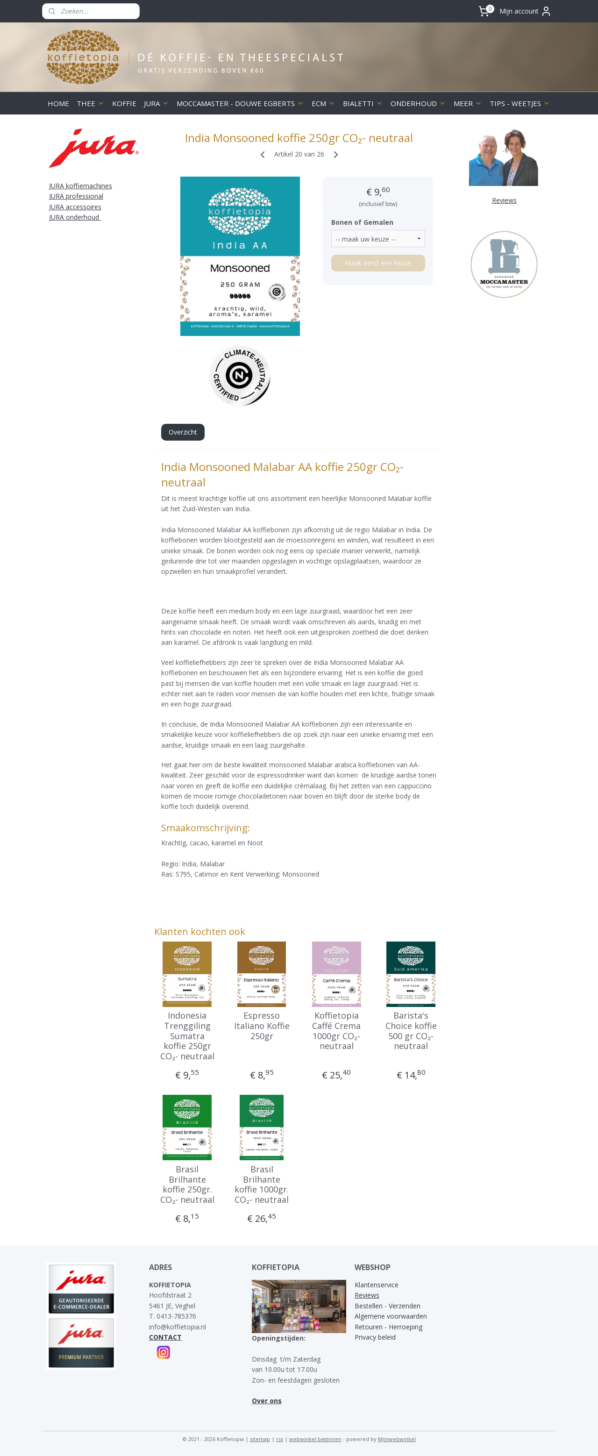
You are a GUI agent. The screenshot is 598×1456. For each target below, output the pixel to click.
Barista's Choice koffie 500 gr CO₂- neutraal (410, 1031)
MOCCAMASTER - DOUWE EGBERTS (240, 103)
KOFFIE (124, 103)
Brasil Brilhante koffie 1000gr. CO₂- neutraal (262, 1184)
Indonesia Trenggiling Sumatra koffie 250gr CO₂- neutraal (187, 1036)
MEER (468, 103)
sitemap (260, 1438)
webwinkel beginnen (315, 1438)
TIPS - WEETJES (520, 103)
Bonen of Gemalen (362, 222)
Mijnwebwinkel (397, 1438)
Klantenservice (377, 1284)
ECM (323, 103)
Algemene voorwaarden (391, 1316)
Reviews (367, 1295)
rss (279, 1438)
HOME (58, 103)
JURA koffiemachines (80, 185)
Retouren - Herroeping (388, 1326)
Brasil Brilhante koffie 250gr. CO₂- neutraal (187, 1184)
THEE (91, 103)
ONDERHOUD (418, 103)
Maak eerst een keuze (377, 262)
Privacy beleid (375, 1337)
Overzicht (182, 432)
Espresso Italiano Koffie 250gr (262, 1026)
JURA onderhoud (75, 217)
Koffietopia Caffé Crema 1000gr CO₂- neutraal (336, 1031)
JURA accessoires (75, 206)
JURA (156, 103)
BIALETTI (363, 103)
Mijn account (525, 11)
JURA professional (76, 196)
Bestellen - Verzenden (387, 1305)
